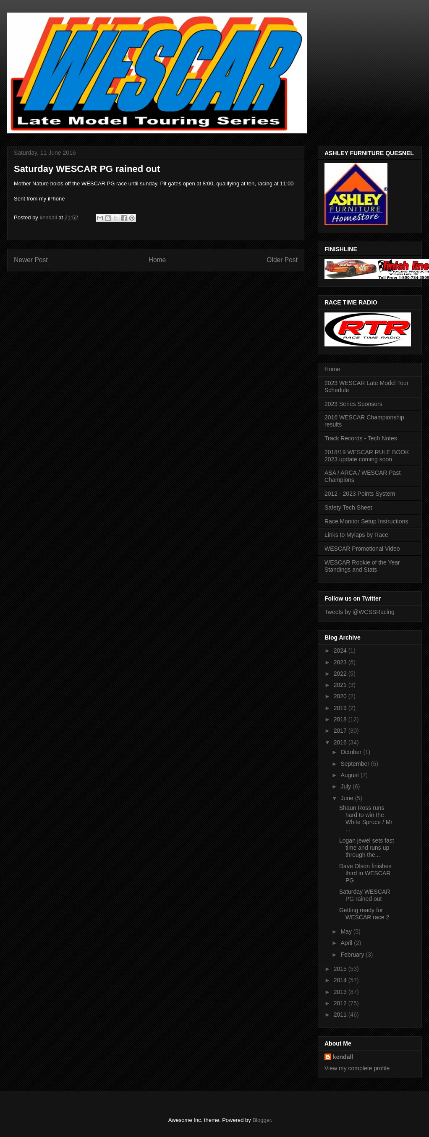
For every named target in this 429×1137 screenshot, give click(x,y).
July (346, 786)
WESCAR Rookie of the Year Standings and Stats (362, 566)
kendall (343, 1057)
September (355, 763)
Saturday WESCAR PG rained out (364, 895)
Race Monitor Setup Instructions (366, 521)
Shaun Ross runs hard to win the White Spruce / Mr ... (365, 818)
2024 (341, 650)
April (347, 942)
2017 (341, 730)
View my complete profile (357, 1068)
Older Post (282, 259)
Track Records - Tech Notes (360, 438)
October (351, 752)
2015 (341, 968)
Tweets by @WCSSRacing (359, 612)
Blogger (261, 1120)
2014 (341, 980)
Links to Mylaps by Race (356, 534)
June (347, 798)
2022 (341, 673)
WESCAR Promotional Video (362, 548)
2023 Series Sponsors (353, 404)
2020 (341, 696)
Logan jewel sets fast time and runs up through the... (366, 847)
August (350, 775)
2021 (341, 685)
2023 (341, 662)
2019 (341, 708)
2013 (341, 992)
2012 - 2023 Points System (359, 493)
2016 (341, 742)
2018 (341, 719)
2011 (341, 1014)
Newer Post (31, 259)
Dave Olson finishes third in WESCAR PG (365, 873)
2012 (341, 1003)
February (353, 954)
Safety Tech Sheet (348, 507)
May (346, 931)
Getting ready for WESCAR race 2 (364, 914)
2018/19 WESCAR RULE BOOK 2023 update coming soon (366, 456)
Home (157, 259)
